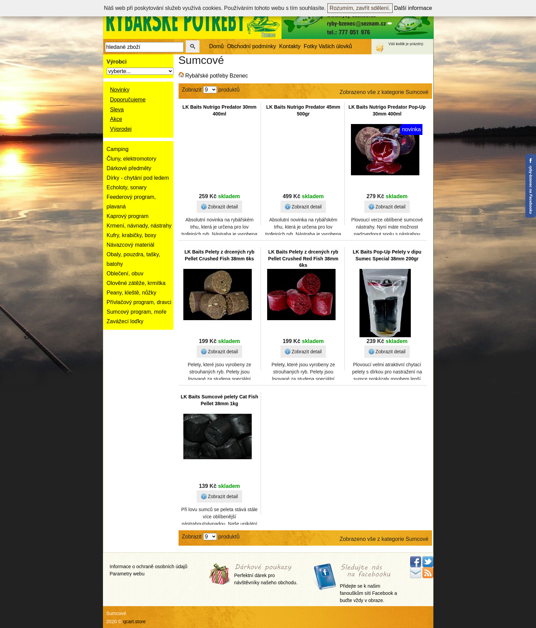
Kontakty (289, 46)
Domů (216, 46)
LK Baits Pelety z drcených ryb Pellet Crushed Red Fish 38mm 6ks (303, 258)
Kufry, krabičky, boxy (131, 235)
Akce (116, 119)
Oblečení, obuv (125, 273)
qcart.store (134, 621)
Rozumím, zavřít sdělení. (360, 8)
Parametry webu (127, 573)
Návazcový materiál (131, 245)
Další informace (413, 8)
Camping (118, 149)
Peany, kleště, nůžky (132, 293)
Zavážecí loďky (125, 321)
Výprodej (121, 129)
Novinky (120, 90)
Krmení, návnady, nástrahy (139, 226)
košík (400, 44)
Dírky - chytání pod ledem (138, 178)
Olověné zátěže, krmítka (136, 283)
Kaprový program (128, 216)
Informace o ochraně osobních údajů (148, 566)
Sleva (117, 109)
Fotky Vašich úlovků (328, 46)
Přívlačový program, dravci (139, 302)
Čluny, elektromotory (132, 159)
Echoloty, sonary (127, 187)
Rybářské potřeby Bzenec (216, 76)
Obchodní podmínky (251, 46)
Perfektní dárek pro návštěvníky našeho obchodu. (266, 574)
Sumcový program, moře (137, 312)
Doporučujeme (128, 100)
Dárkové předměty (129, 168)
